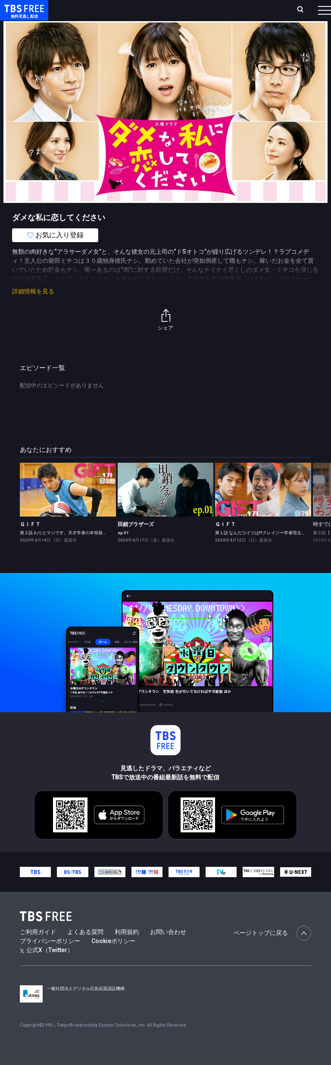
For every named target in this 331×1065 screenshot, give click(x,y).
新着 (93, 34)
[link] (68, 507)
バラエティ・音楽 (215, 34)
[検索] (255, 13)
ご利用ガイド (38, 949)
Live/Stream (171, 9)
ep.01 (123, 550)
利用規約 (127, 949)
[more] (246, 34)
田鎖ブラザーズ (136, 542)
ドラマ (173, 34)
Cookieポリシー (113, 958)
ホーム (96, 14)
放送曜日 (115, 14)
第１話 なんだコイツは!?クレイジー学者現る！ (260, 550)
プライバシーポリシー (50, 958)
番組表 (310, 13)
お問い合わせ (168, 949)
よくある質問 (85, 949)
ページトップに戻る (272, 950)
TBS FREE (23, 15)
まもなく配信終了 (132, 34)
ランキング (141, 14)
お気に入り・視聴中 (215, 14)
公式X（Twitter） (46, 967)
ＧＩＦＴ (30, 542)
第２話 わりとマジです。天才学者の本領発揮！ (65, 550)
